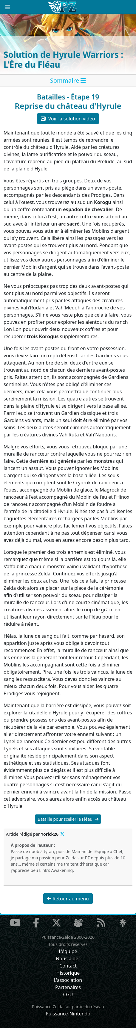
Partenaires (68, 987)
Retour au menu (68, 898)
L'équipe (68, 951)
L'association (68, 980)
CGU (68, 994)
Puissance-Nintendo (68, 1013)
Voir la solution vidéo (68, 118)
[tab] (68, 81)
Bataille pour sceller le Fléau (68, 819)
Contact (68, 965)
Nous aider (68, 958)
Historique (68, 973)
